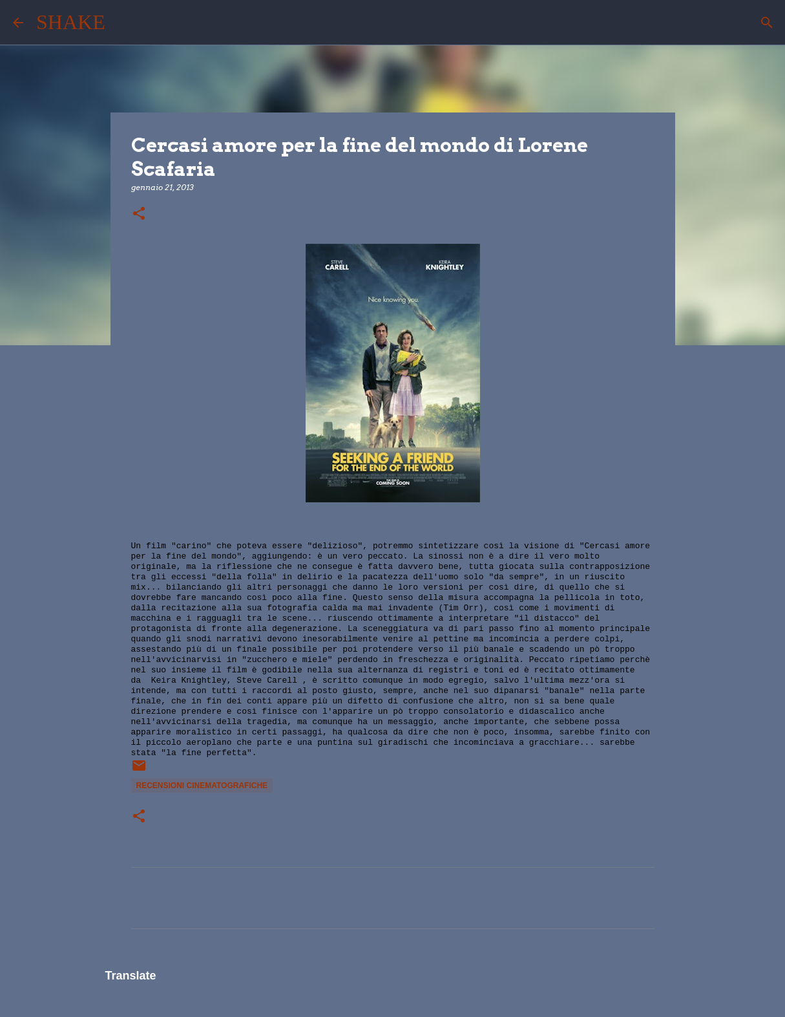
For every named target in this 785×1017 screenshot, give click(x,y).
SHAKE (70, 22)
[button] (139, 214)
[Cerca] (123, 22)
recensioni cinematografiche (202, 785)
